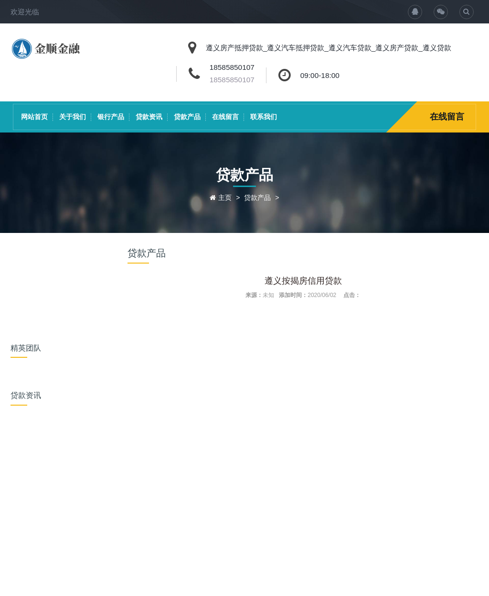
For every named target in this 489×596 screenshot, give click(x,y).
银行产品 (110, 117)
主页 (225, 197)
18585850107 (232, 80)
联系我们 (263, 117)
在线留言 (225, 117)
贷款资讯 (149, 117)
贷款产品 (187, 117)
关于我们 (72, 117)
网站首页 (34, 117)
